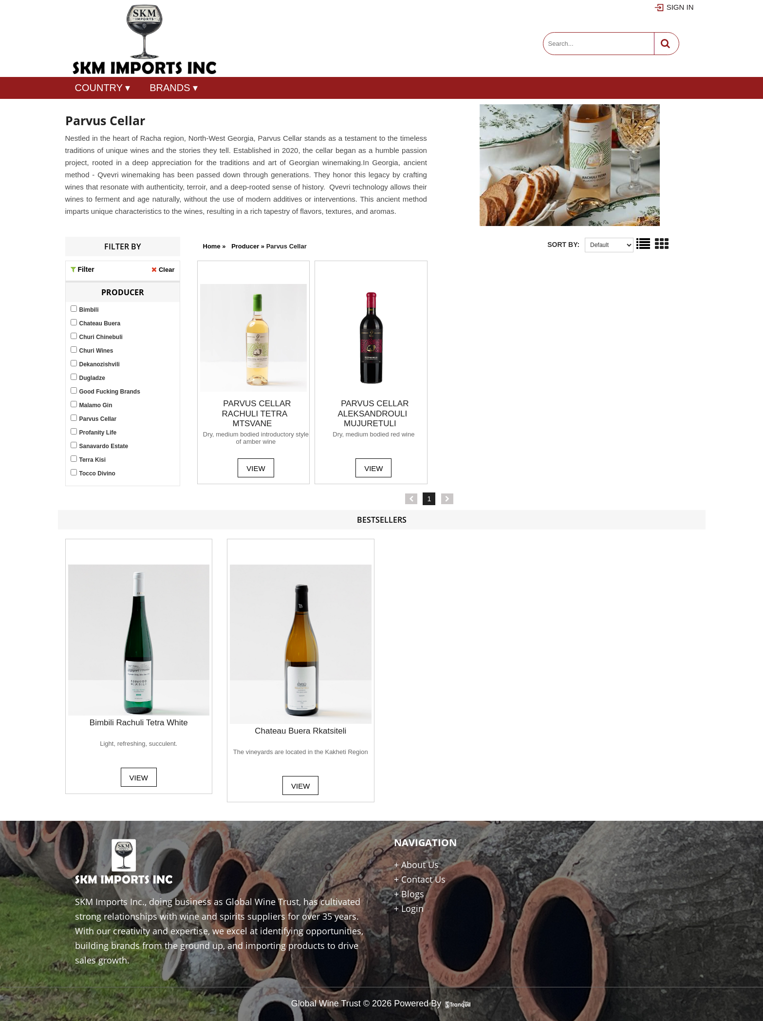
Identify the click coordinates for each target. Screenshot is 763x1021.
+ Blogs (409, 894)
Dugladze (92, 378)
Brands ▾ (173, 87)
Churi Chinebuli (101, 337)
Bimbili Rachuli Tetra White (139, 722)
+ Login (409, 908)
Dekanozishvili (99, 364)
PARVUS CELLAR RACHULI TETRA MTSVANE (256, 413)
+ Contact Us (420, 879)
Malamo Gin (95, 405)
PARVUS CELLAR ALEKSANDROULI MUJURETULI (373, 413)
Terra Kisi (92, 459)
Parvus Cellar (98, 419)
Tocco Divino (97, 473)
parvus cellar (286, 246)
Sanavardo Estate (104, 446)
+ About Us (416, 864)
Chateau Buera (100, 323)
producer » (248, 246)
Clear (167, 269)
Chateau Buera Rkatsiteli (300, 731)
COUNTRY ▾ (102, 87)
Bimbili (89, 309)
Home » (214, 246)
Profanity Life (98, 432)
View (255, 468)
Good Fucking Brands (109, 391)
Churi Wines (96, 350)
